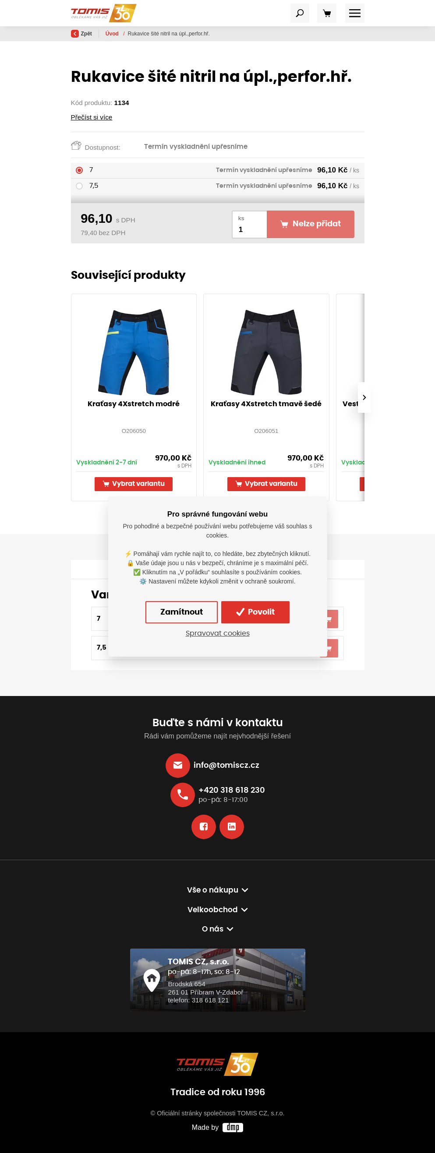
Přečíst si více (92, 117)
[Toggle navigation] (300, 13)
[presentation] (364, 397)
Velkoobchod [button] (212, 910)
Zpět (81, 34)
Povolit (255, 612)
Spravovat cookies (218, 633)
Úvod (113, 34)
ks (241, 218)
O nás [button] (212, 929)
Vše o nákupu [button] (212, 890)
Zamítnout (181, 612)
